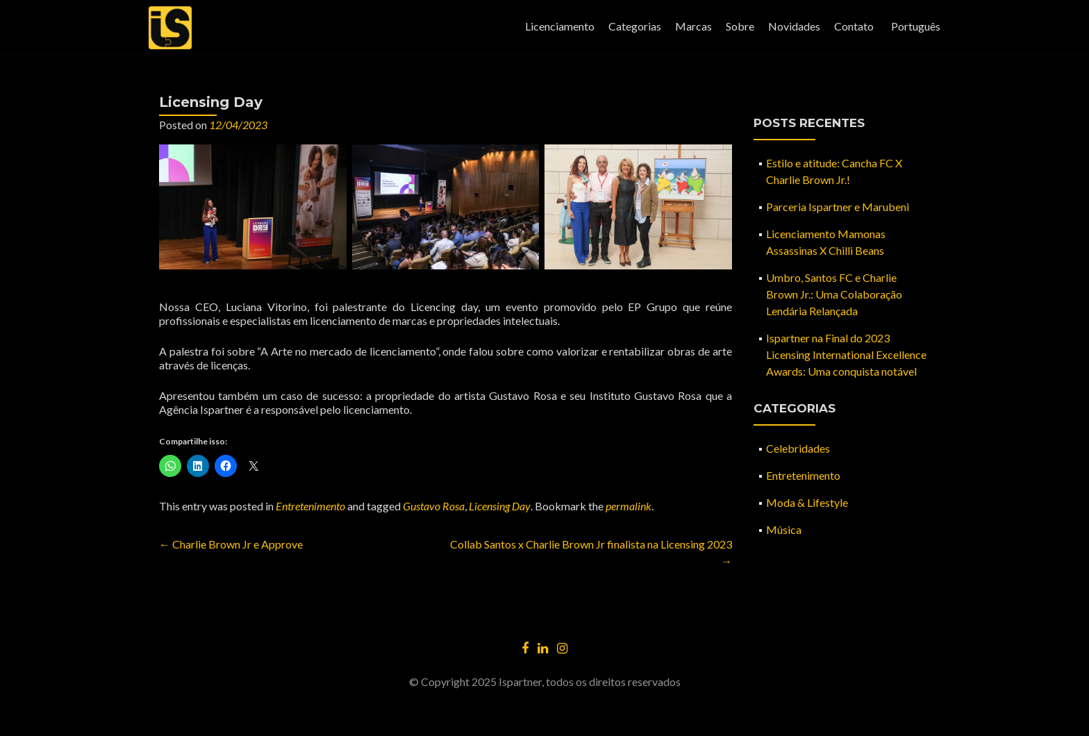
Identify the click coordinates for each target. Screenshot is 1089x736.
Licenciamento (560, 26)
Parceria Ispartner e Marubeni (837, 206)
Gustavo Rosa (434, 505)
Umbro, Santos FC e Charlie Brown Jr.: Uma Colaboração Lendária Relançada (834, 294)
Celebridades (798, 448)
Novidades (794, 26)
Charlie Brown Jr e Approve (231, 544)
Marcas (693, 26)
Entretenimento (310, 505)
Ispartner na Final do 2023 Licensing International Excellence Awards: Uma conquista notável (846, 354)
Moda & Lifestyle (807, 502)
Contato (854, 26)
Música (783, 529)
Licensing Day (500, 505)
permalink (628, 505)
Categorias (634, 26)
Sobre (740, 26)
